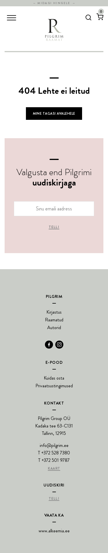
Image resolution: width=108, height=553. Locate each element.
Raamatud (54, 319)
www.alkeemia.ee (54, 530)
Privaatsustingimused (54, 385)
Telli (54, 227)
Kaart (54, 469)
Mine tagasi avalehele (54, 113)
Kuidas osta (54, 378)
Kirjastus (54, 312)
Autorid (54, 327)
